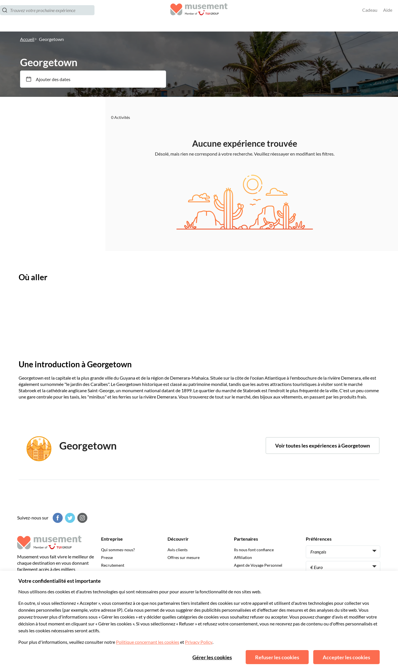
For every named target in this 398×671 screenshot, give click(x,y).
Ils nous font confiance (254, 549)
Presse (107, 557)
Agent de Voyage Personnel (258, 565)
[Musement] (199, 16)
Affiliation (243, 557)
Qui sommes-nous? (118, 549)
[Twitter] (69, 517)
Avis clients (178, 549)
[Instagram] (81, 517)
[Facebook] (57, 517)
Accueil (27, 39)
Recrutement (112, 565)
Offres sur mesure (184, 557)
